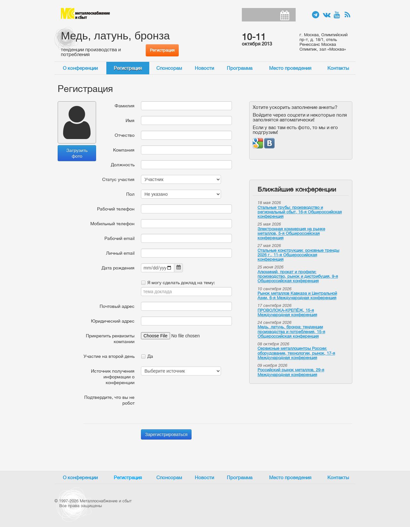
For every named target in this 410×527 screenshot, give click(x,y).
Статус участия (118, 179)
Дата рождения (118, 267)
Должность (123, 164)
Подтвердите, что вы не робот (109, 400)
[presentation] (189, 405)
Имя (130, 120)
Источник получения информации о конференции (113, 376)
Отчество (125, 135)
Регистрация (162, 50)
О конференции (80, 68)
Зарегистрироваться (166, 434)
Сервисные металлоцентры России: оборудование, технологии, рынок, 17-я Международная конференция (296, 353)
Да (147, 356)
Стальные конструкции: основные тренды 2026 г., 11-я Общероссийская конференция (298, 255)
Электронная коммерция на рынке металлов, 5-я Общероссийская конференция (291, 233)
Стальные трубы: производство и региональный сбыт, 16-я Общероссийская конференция (300, 212)
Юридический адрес (113, 321)
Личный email (120, 253)
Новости (204, 68)
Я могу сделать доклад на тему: (178, 282)
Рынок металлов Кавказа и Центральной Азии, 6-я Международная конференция (297, 295)
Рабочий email (119, 238)
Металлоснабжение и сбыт (85, 13)
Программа (239, 68)
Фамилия (125, 105)
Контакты (338, 68)
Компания (124, 149)
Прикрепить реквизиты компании (110, 338)
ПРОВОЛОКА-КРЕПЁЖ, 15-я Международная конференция (287, 312)
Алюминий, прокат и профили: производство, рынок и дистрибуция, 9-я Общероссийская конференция (298, 276)
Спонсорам (169, 68)
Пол (130, 194)
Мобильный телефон (112, 223)
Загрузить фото (77, 153)
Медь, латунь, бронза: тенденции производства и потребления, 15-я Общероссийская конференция (291, 332)
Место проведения (290, 68)
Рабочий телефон (116, 208)
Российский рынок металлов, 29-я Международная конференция (291, 372)
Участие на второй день (109, 356)
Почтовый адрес (117, 306)
